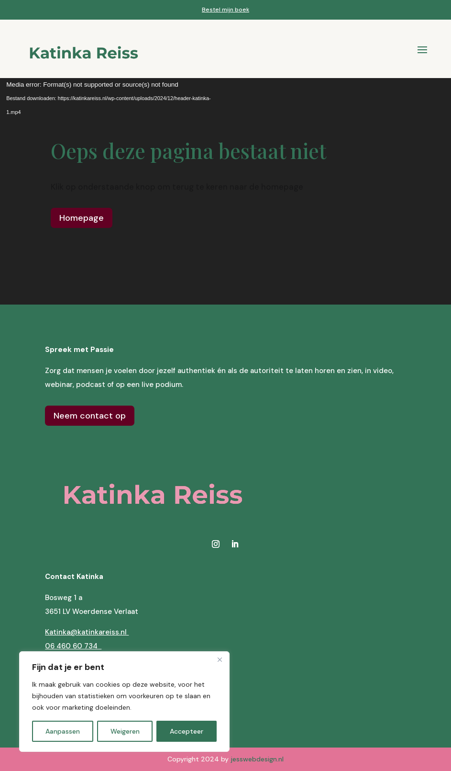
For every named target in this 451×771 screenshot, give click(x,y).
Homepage (81, 218)
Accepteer (186, 731)
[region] (124, 701)
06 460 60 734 (73, 646)
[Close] (219, 659)
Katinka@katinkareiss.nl (87, 632)
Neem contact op (90, 415)
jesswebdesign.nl (257, 759)
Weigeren (125, 731)
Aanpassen (62, 731)
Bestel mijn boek (225, 9)
